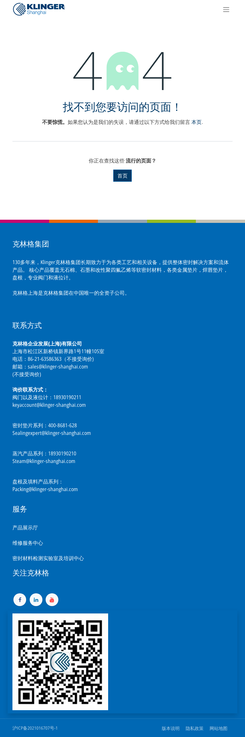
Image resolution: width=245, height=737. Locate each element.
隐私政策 (195, 728)
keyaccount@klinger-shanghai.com (49, 404)
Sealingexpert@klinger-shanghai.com (51, 433)
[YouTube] (52, 599)
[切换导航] (226, 9)
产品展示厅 (25, 527)
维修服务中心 (27, 542)
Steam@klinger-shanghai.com (43, 461)
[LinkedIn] (36, 599)
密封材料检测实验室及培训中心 (48, 558)
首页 (122, 175)
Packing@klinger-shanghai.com (45, 489)
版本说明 (171, 728)
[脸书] (19, 599)
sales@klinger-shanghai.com (58, 366)
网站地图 (218, 728)
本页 (196, 121)
